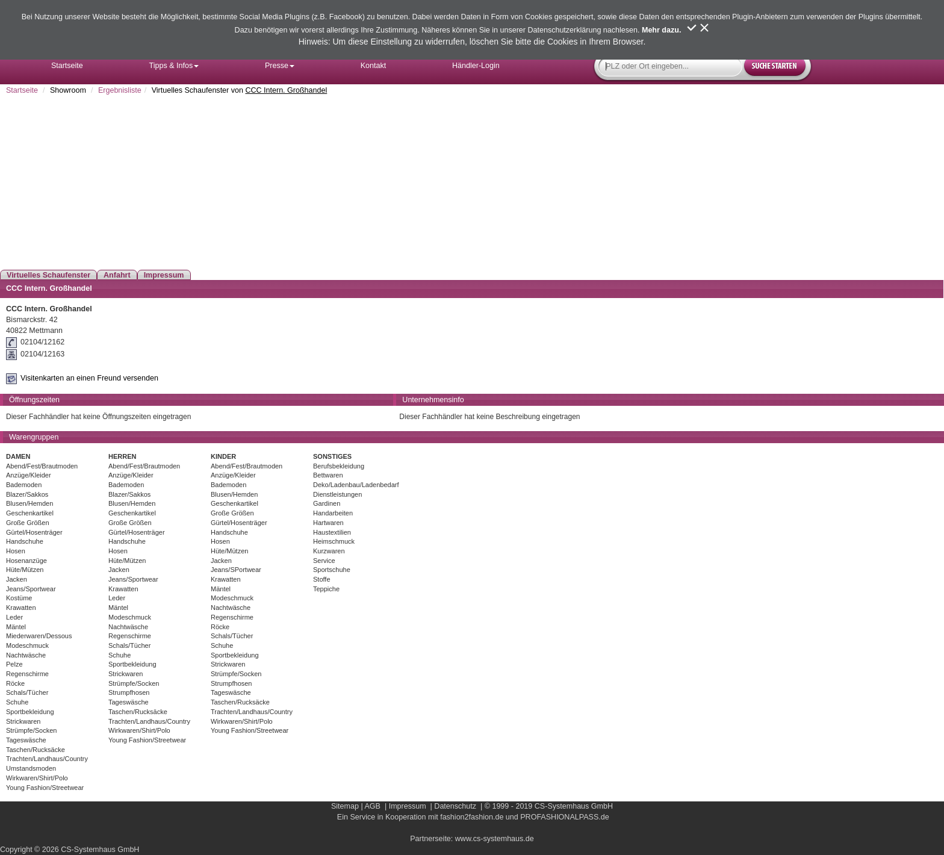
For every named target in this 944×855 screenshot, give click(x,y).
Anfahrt (117, 275)
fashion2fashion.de (471, 817)
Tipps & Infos (174, 65)
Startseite (67, 65)
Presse (279, 65)
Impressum (164, 275)
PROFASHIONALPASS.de (564, 817)
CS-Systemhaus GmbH (574, 806)
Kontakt (374, 65)
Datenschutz (455, 806)
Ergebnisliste (119, 90)
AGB (372, 806)
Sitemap (345, 806)
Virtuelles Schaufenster (48, 275)
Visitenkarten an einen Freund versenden (89, 378)
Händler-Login (476, 65)
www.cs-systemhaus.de (494, 839)
